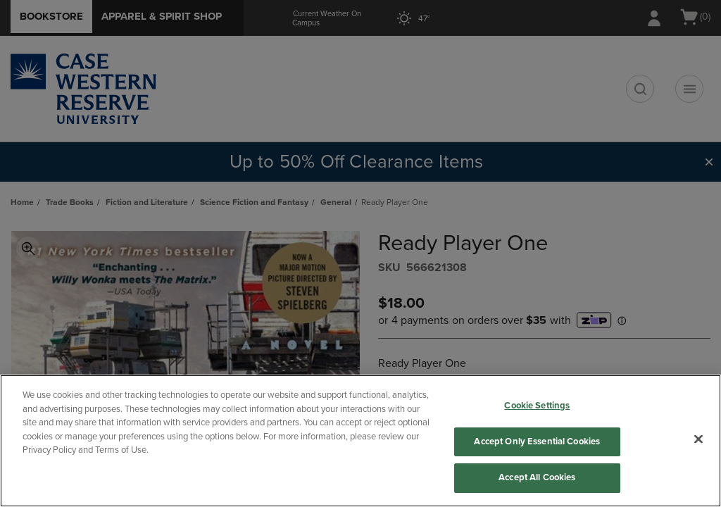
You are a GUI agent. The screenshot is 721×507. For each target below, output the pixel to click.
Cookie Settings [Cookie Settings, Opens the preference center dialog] (537, 405)
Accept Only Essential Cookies (537, 441)
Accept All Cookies (537, 477)
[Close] (698, 439)
